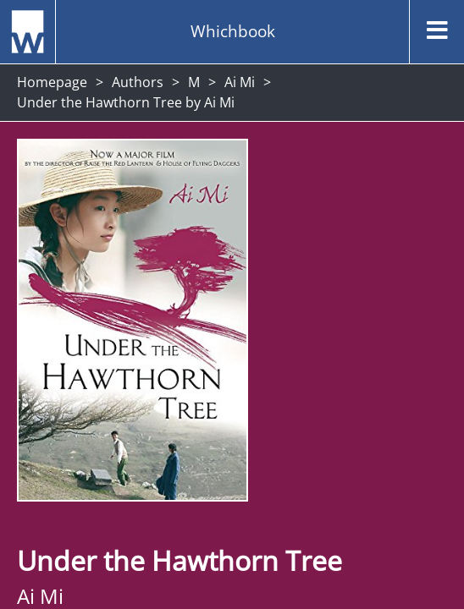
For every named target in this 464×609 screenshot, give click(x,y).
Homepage (52, 82)
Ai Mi (239, 82)
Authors (137, 82)
